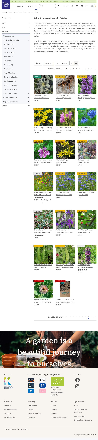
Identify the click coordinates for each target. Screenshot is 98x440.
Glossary (30, 409)
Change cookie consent (59, 417)
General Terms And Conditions (80, 410)
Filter (38, 63)
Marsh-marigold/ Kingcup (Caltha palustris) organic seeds (43, 129)
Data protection (79, 416)
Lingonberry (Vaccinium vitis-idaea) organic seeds (43, 231)
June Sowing (8, 65)
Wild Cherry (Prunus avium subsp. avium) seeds (85, 231)
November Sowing (10, 85)
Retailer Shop (32, 405)
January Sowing (9, 44)
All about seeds (8, 36)
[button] (72, 6)
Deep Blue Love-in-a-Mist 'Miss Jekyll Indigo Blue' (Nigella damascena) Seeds (65, 301)
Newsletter (31, 417)
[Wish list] (77, 6)
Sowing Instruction (10, 93)
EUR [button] (65, 6)
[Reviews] (39, 197)
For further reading (10, 97)
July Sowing (8, 69)
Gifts (3, 27)
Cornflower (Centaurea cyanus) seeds (86, 193)
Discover (5, 31)
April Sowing (8, 56)
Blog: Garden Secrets (34, 413)
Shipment (7, 413)
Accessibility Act (10, 417)
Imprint (76, 405)
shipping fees (24, 429)
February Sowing (10, 48)
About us (7, 405)
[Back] (67, 69)
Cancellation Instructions (83, 420)
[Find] (47, 6)
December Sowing (10, 89)
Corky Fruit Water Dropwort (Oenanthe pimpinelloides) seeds (64, 96)
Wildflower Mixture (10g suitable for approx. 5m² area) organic (42, 193)
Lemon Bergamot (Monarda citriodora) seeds (85, 266)
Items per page (61, 63)
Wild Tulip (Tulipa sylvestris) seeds (62, 161)
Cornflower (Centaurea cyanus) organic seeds (64, 193)
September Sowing (11, 77)
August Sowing (9, 73)
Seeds (4, 23)
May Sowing (8, 60)
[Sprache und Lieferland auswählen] (93, 6)
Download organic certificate (57, 393)
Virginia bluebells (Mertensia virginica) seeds (85, 129)
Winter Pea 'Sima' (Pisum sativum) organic (43, 266)
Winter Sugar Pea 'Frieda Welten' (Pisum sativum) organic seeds (65, 266)
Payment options (10, 409)
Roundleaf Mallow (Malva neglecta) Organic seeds (43, 161)
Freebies (54, 409)
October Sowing (10, 81)
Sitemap (54, 413)
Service (4, 105)
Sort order (48, 63)
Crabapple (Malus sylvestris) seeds (84, 161)
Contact (53, 405)
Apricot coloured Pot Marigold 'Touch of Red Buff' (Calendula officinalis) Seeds (42, 301)
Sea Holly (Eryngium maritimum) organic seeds (41, 96)
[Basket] (84, 6)
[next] (94, 69)
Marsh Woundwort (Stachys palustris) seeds (86, 96)
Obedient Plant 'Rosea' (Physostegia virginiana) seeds (64, 129)
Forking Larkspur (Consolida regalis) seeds (65, 231)
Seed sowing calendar (11, 40)
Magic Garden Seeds (10, 101)
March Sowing (9, 52)
